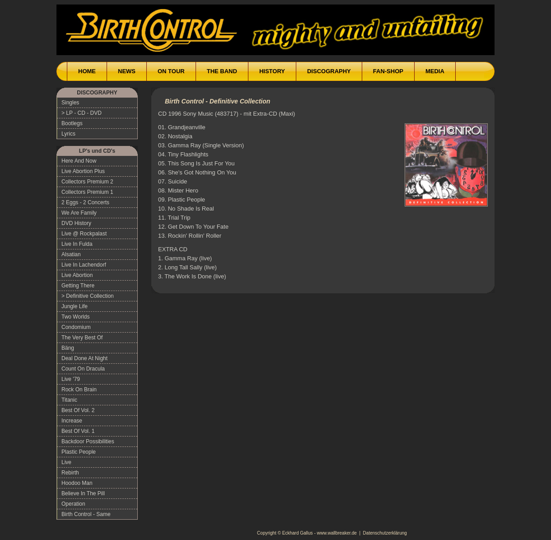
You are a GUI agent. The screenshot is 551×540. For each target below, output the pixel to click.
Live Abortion (77, 275)
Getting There (77, 285)
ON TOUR (171, 71)
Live (66, 462)
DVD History (76, 223)
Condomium (76, 327)
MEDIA (434, 71)
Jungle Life (74, 306)
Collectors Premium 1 (87, 192)
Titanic (69, 400)
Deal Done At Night (84, 358)
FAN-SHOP (388, 71)
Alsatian (71, 254)
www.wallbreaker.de (337, 533)
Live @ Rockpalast (84, 233)
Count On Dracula (83, 369)
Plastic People (78, 452)
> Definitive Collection (87, 296)
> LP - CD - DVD (81, 113)
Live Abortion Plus (83, 171)
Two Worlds (75, 317)
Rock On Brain (79, 389)
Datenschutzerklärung (385, 533)
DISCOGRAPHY (329, 71)
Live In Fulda (77, 244)
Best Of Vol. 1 (77, 431)
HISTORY (272, 71)
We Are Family (79, 213)
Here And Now (78, 161)
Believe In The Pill (83, 493)
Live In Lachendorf (83, 265)
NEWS (126, 71)
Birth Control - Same (86, 514)
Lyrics (68, 134)
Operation (73, 504)
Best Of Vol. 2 (77, 410)
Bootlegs (72, 123)
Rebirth (70, 473)
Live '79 (70, 379)
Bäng (67, 348)
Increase (71, 421)
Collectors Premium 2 (87, 181)
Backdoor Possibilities (87, 441)
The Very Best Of (82, 337)
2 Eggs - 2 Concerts (85, 202)
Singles (70, 102)
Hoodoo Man (77, 483)
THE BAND (222, 71)
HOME (87, 71)
